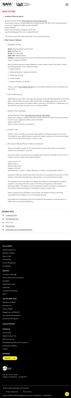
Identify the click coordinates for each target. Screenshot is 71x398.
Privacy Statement (12, 392)
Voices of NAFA (8, 309)
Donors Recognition (9, 263)
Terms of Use (27, 392)
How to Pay (9, 222)
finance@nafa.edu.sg (25, 87)
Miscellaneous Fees (12, 219)
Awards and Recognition (11, 319)
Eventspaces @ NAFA (10, 346)
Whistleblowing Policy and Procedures (15, 342)
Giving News (7, 266)
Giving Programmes (9, 250)
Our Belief (6, 281)
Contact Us (6, 329)
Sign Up (7, 358)
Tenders (5, 349)
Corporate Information (10, 291)
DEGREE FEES (8, 211)
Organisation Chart (9, 284)
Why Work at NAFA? (9, 302)
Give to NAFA (7, 246)
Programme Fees (11, 215)
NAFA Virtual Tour (8, 339)
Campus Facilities (9, 324)
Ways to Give (7, 256)
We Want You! (7, 305)
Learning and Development (12, 315)
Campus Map (7, 333)
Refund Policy (10, 226)
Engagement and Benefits (11, 312)
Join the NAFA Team (10, 299)
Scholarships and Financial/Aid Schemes (19, 230)
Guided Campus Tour (9, 336)
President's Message (9, 274)
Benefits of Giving (8, 253)
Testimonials (7, 259)
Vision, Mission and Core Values (13, 278)
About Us (6, 271)
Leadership (6, 287)
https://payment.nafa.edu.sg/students (34, 21)
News (4, 294)
